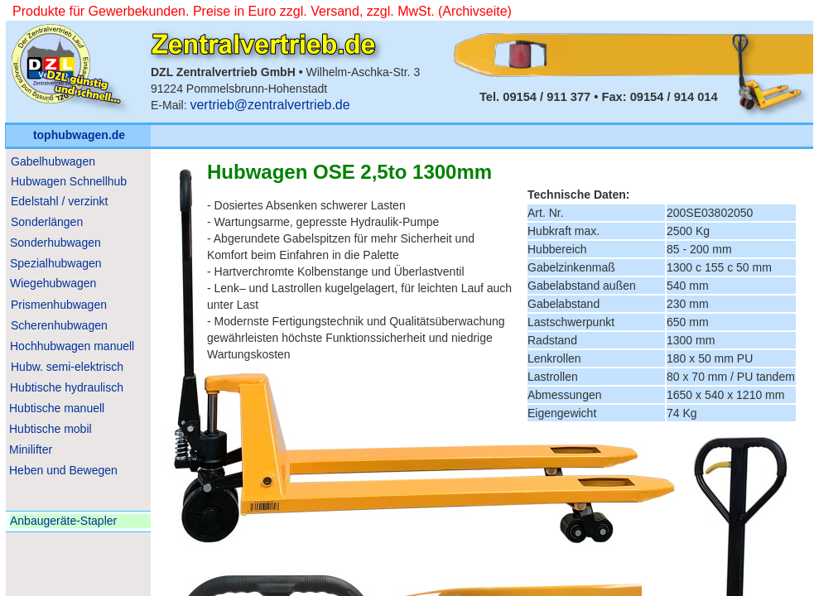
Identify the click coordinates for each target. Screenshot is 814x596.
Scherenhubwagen (59, 325)
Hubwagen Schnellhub (69, 181)
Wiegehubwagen (53, 283)
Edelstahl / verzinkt (59, 201)
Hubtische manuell (56, 408)
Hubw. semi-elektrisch (67, 366)
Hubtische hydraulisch (66, 387)
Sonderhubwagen (55, 242)
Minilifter (30, 449)
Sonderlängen (47, 221)
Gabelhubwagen (53, 161)
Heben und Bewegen (63, 470)
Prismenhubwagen (59, 304)
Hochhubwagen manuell (72, 346)
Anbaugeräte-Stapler (63, 520)
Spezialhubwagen (56, 263)
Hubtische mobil (50, 428)
